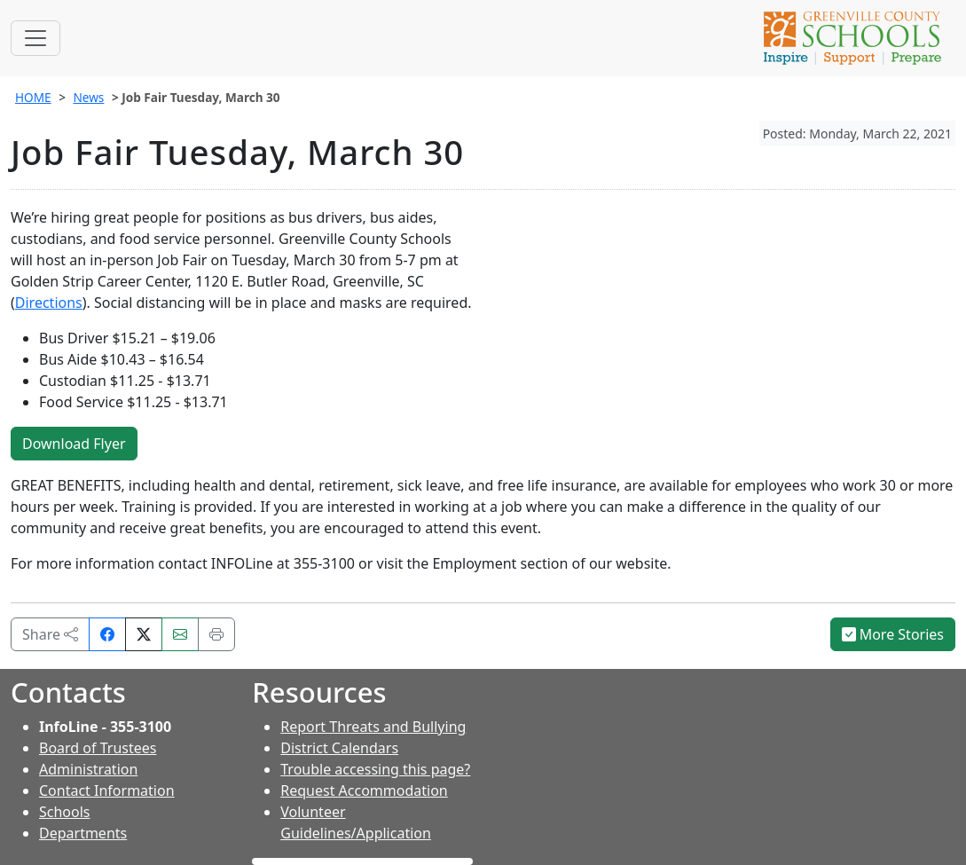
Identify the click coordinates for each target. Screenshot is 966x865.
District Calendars (339, 748)
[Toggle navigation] (35, 38)
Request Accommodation (363, 790)
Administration (88, 769)
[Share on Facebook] (107, 634)
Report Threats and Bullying (373, 726)
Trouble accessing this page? (375, 769)
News (88, 97)
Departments (83, 833)
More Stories (893, 634)
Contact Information (107, 790)
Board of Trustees (97, 748)
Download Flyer (74, 443)
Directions (48, 302)
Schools (64, 812)
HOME (33, 97)
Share (50, 634)
